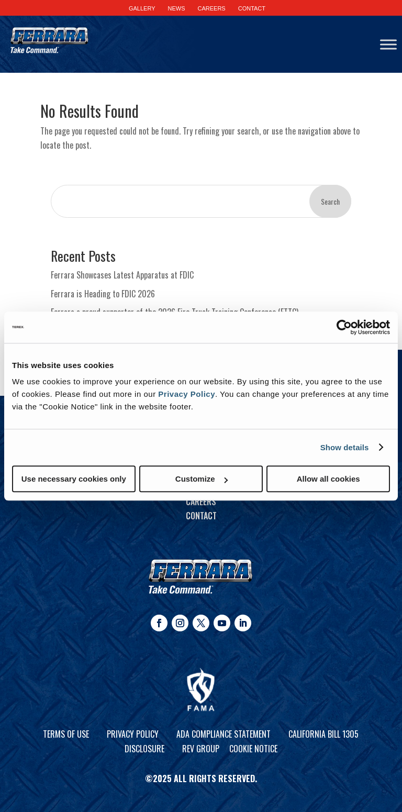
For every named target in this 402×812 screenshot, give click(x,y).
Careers (201, 501)
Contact (201, 515)
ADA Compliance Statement (223, 734)
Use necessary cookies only (73, 478)
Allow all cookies (328, 478)
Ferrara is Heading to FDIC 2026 (103, 293)
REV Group (200, 748)
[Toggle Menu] (388, 44)
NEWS (176, 8)
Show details (344, 447)
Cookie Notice (253, 748)
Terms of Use (66, 734)
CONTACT (251, 8)
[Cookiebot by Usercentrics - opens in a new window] (344, 327)
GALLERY (142, 8)
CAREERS (212, 8)
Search (330, 201)
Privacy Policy (186, 394)
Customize (201, 478)
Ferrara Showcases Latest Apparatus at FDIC (122, 275)
